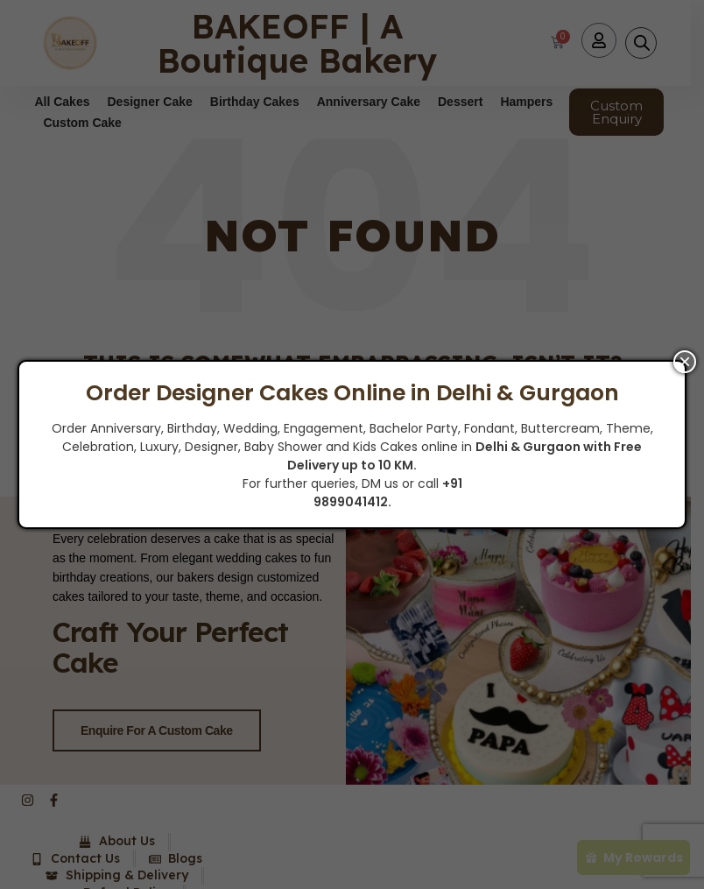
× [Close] (685, 361)
